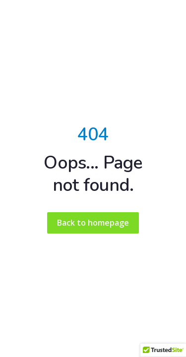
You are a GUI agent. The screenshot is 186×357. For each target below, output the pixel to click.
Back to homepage (93, 222)
